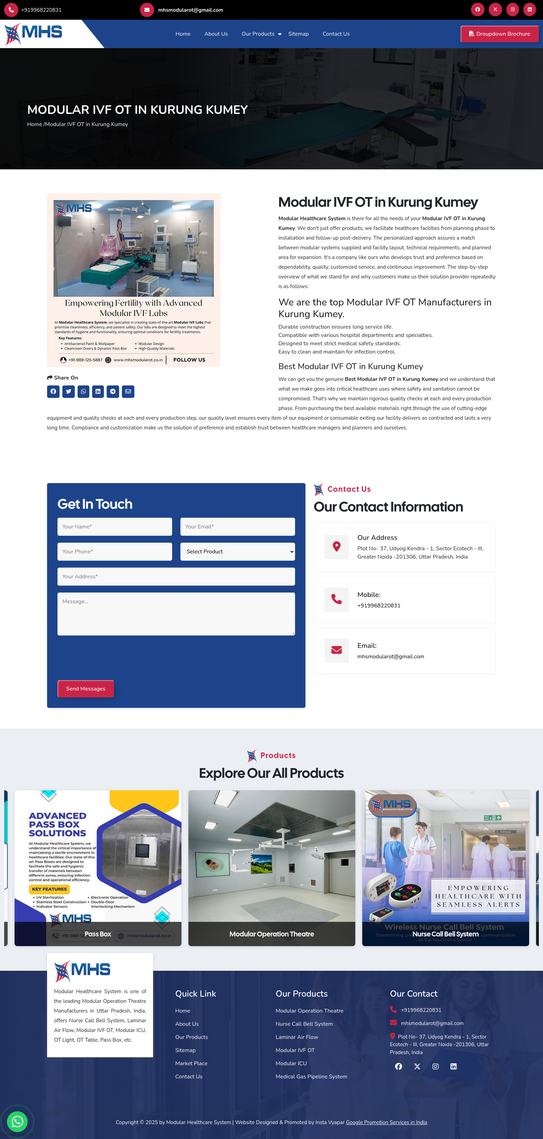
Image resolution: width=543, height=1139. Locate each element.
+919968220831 (33, 10)
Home (183, 34)
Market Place (191, 1063)
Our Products (258, 34)
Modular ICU (291, 1063)
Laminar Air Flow (297, 1037)
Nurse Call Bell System (304, 1024)
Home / (36, 124)
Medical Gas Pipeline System (311, 1076)
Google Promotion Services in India (386, 1122)
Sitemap (298, 34)
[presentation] (110, 658)
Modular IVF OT (295, 1050)
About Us (216, 34)
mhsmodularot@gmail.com (181, 10)
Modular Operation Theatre (310, 1011)
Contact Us (336, 34)
